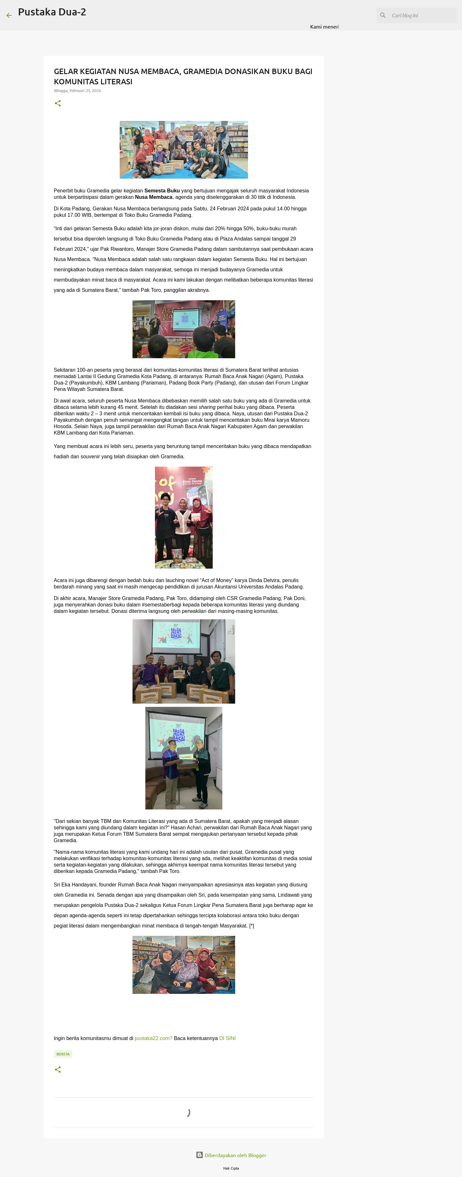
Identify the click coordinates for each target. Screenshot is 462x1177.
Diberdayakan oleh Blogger (231, 1155)
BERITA (63, 1054)
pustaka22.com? (153, 1038)
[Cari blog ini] (423, 15)
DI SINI (227, 1038)
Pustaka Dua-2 (52, 11)
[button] (58, 103)
